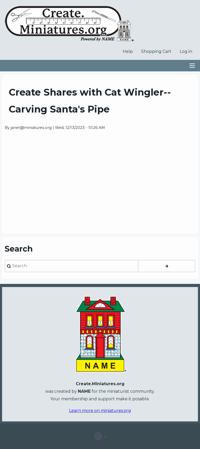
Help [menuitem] (128, 51)
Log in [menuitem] (186, 51)
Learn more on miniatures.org (100, 410)
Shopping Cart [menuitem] (156, 51)
